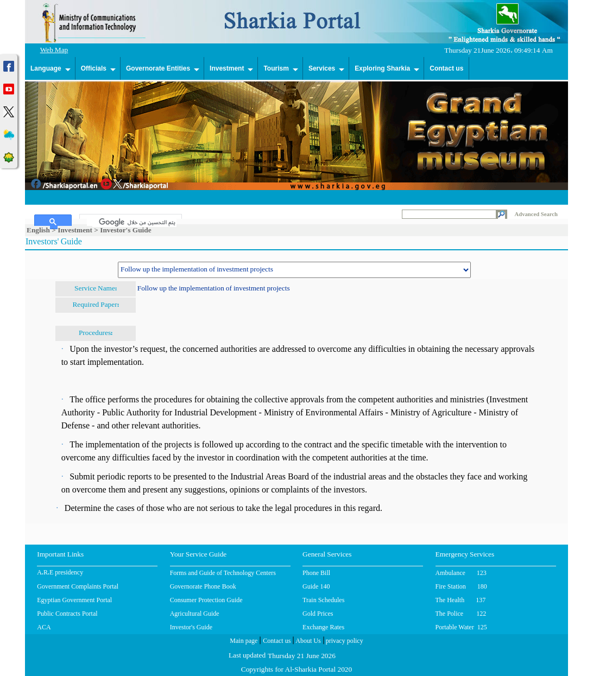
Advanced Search (536, 214)
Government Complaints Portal (77, 586)
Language (45, 68)
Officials (93, 68)
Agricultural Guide (194, 613)
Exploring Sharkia (382, 68)
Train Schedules (323, 600)
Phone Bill (316, 573)
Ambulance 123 (461, 573)
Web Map (54, 50)
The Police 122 (461, 613)
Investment (227, 68)
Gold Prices (317, 613)
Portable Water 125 (461, 627)
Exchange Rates (323, 627)
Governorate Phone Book (203, 586)
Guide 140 (316, 586)
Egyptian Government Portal (74, 600)
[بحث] (131, 222)
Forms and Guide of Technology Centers (223, 573)
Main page (243, 642)
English (38, 230)
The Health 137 (461, 600)
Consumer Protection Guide (206, 600)
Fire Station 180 (461, 586)
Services (321, 68)
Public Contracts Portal (67, 613)
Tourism (275, 68)
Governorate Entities (158, 68)
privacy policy (343, 642)
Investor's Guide (191, 627)
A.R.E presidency (60, 573)
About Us (307, 642)
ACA (44, 627)
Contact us (446, 68)
